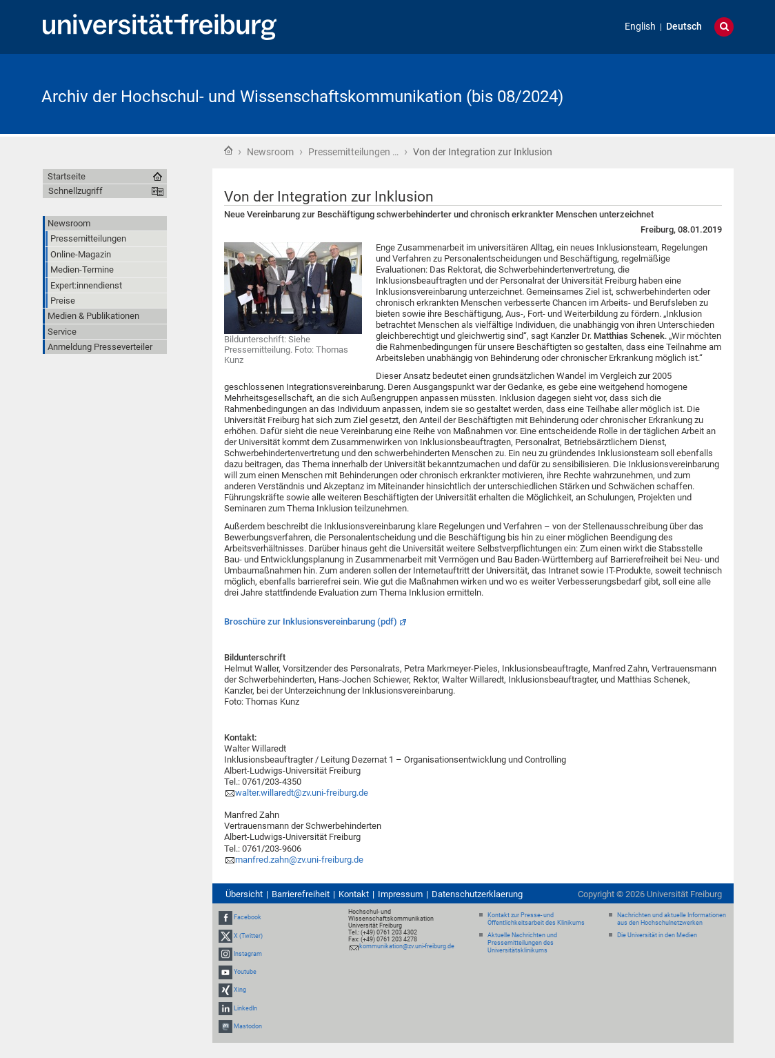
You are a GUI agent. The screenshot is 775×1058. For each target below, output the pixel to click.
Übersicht (244, 894)
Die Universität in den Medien (657, 935)
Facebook (247, 917)
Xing (240, 989)
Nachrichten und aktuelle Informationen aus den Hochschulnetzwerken (671, 919)
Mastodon (248, 1026)
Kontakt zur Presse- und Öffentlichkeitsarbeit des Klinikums (536, 919)
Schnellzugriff (75, 191)
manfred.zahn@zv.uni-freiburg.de (299, 859)
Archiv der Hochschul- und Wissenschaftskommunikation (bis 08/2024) (302, 96)
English (640, 26)
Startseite (228, 150)
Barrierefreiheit (301, 894)
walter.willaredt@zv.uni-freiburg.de (301, 792)
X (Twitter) (248, 935)
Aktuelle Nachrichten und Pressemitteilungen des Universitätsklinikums (522, 943)
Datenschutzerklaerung (477, 894)
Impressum (400, 894)
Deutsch (684, 26)
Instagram (248, 953)
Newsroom (270, 151)
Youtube (245, 971)
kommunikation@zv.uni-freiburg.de (406, 946)
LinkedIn (245, 1008)
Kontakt (354, 894)
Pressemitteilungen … (353, 151)
